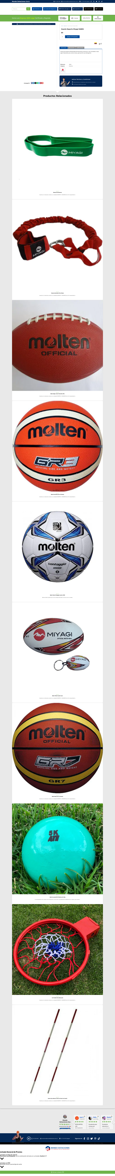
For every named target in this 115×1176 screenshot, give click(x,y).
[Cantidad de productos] (63, 36)
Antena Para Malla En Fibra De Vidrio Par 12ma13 (57, 1098)
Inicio (62, 25)
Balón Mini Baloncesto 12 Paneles (57, 494)
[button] (32, 83)
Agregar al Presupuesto (72, 36)
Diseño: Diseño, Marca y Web (96, 1143)
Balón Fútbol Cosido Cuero (57, 695)
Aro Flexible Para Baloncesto (57, 998)
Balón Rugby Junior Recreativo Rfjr (57, 393)
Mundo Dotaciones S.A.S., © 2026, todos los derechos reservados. (26, 1143)
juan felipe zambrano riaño (82, 1117)
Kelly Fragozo (95, 1117)
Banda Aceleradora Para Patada (57, 293)
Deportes (65, 25)
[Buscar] (28, 8)
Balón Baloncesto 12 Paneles (57, 796)
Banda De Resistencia (57, 192)
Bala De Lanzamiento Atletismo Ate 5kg (57, 897)
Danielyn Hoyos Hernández (109, 1117)
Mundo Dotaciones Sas (65, 1121)
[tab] (63, 48)
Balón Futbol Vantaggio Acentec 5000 (57, 595)
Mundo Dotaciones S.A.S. (21, 1)
